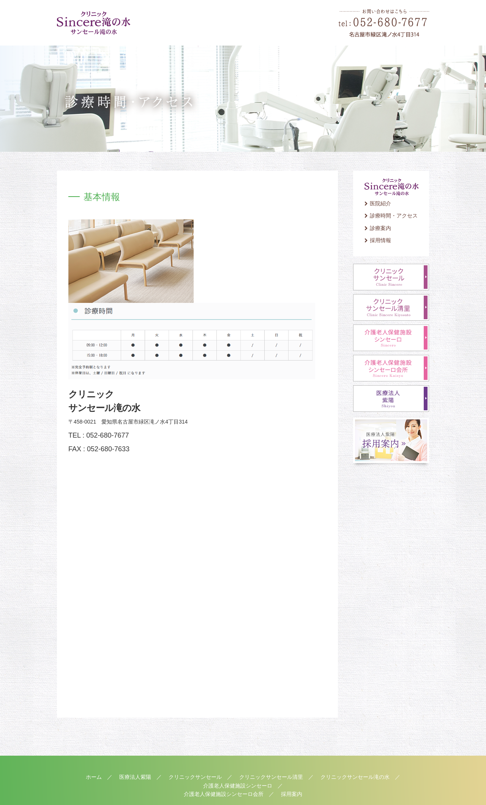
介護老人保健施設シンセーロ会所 (224, 794)
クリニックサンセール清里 (271, 777)
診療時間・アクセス (394, 216)
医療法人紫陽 (135, 777)
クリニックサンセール (195, 777)
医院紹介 (380, 203)
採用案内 (291, 794)
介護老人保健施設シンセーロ (237, 786)
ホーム (94, 777)
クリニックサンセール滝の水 (355, 777)
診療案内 (380, 228)
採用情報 (380, 240)
